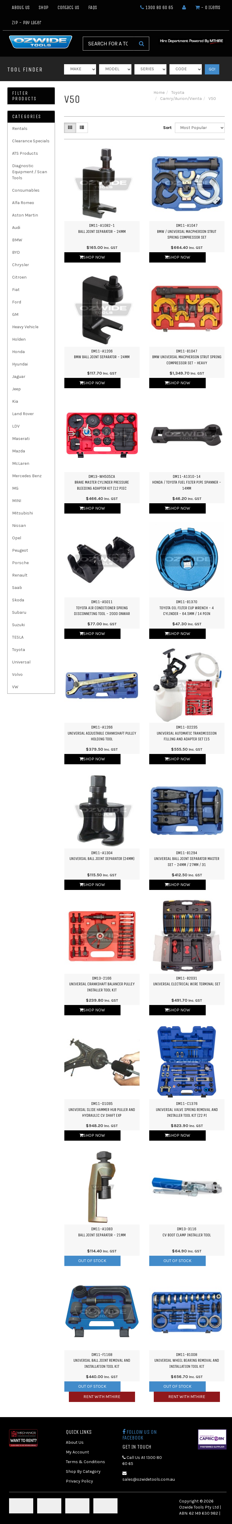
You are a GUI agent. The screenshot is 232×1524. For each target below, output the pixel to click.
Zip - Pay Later (26, 22)
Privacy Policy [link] (79, 1481)
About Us (21, 7)
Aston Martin (25, 215)
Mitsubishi (22, 513)
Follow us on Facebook (139, 1435)
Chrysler (20, 264)
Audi (16, 227)
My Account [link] (77, 1452)
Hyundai (20, 364)
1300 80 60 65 (156, 7)
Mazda (18, 451)
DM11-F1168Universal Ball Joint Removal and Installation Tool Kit (101, 1360)
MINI (16, 500)
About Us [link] (75, 1442)
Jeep (16, 389)
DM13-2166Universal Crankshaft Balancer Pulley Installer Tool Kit (102, 984)
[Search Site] (141, 44)
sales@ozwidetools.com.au (146, 1476)
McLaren (20, 463)
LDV (16, 426)
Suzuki (18, 624)
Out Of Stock (92, 1260)
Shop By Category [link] (83, 1471)
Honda (18, 351)
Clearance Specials (31, 141)
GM (15, 314)
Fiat (16, 289)
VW (15, 686)
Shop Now (92, 257)
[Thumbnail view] (70, 128)
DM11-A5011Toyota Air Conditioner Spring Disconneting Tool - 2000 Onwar (102, 607)
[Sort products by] (200, 128)
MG (15, 488)
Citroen (19, 277)
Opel (16, 538)
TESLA (18, 637)
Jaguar (18, 376)
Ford (16, 302)
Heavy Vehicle (25, 326)
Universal (21, 662)
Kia (15, 401)
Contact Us (68, 7)
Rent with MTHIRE (101, 1396)
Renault (19, 575)
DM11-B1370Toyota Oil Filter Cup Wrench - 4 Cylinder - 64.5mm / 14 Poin (187, 607)
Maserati (21, 438)
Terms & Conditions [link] (85, 1461)
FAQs (92, 7)
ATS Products (25, 153)
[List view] (82, 128)
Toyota (18, 649)
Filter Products (24, 96)
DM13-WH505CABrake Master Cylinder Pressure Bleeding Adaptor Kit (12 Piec (102, 482)
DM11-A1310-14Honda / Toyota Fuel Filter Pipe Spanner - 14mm (186, 482)
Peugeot (20, 550)
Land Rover (23, 413)
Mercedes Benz (27, 475)
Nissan (19, 525)
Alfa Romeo (23, 202)
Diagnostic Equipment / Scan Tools (29, 171)
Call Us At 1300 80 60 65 (142, 1460)
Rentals (19, 128)
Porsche (20, 562)
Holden (19, 339)
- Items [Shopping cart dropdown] (207, 7)
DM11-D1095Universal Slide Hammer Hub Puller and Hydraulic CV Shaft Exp (102, 1109)
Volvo (17, 674)
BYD (16, 252)
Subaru (19, 612)
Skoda (18, 600)
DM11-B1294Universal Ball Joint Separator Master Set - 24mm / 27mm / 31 (186, 858)
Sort (166, 127)
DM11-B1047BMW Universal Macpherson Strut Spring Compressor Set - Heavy (186, 357)
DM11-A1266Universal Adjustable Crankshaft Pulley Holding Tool (102, 733)
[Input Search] (108, 44)
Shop (43, 7)
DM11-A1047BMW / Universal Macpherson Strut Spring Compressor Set (186, 231)
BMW (17, 240)
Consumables (26, 190)
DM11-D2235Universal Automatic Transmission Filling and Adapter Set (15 (187, 733)
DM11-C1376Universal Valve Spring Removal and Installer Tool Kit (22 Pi (187, 1109)
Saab (17, 587)
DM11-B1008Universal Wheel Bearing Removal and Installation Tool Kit (186, 1360)
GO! (212, 69)
